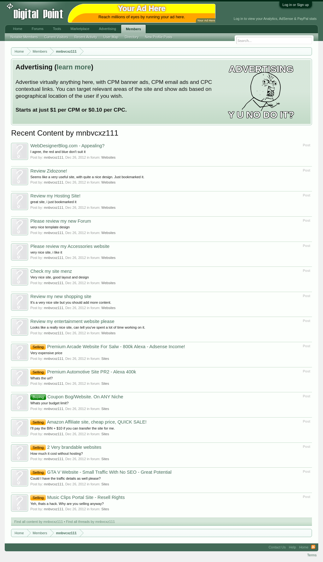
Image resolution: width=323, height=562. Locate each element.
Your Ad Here (206, 20)
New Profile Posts (159, 37)
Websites (108, 157)
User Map (111, 37)
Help (292, 547)
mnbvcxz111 (53, 157)
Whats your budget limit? (49, 403)
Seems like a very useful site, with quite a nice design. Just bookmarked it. (87, 177)
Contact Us (276, 547)
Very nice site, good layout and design (59, 277)
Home (17, 29)
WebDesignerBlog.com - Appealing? (67, 145)
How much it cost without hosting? (56, 453)
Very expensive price (46, 353)
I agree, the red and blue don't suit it (57, 152)
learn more (74, 67)
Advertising (107, 29)
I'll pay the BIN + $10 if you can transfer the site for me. (72, 428)
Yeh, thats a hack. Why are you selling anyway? (67, 504)
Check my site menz (51, 271)
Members (133, 29)
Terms (312, 555)
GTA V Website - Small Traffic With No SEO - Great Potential (100, 472)
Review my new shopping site (60, 296)
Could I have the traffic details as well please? (65, 478)
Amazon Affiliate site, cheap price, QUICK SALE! (88, 421)
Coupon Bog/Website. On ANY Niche (76, 396)
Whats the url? (41, 378)
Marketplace (80, 29)
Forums (38, 29)
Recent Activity (85, 37)
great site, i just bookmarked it (53, 202)
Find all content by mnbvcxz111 (38, 522)
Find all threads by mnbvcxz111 (90, 522)
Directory (132, 37)
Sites (105, 358)
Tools (57, 29)
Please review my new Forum (60, 221)
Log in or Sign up (296, 5)
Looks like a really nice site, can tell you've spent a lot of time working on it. (87, 327)
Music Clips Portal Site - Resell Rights (77, 497)
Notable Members (24, 37)
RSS (313, 547)
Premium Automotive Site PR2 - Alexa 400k (83, 371)
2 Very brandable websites (65, 447)
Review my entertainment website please (72, 321)
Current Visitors (56, 37)
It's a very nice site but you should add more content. (70, 302)
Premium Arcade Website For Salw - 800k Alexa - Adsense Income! (107, 346)
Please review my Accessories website (69, 246)
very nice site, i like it (46, 252)
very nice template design (50, 227)
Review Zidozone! (48, 170)
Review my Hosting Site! (55, 195)
